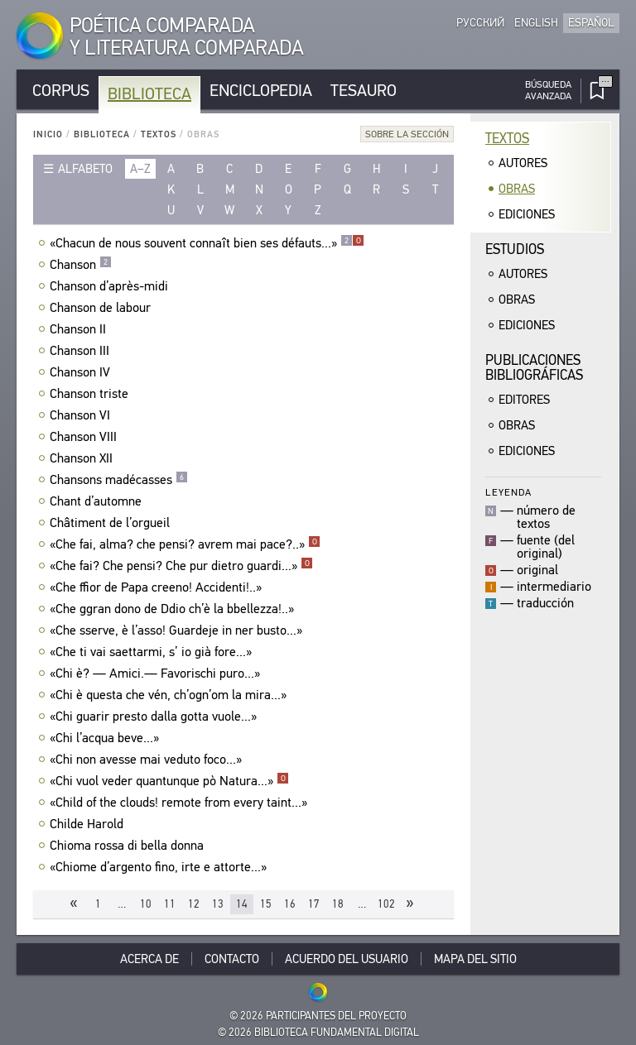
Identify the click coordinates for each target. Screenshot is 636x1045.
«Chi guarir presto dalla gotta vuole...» (155, 716)
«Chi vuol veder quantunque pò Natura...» (169, 781)
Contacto (232, 959)
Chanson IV (82, 372)
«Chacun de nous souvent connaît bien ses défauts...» (207, 243)
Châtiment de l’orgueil (112, 522)
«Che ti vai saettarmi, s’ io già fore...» (153, 652)
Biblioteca (149, 93)
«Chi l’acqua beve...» (106, 738)
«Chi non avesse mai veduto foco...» (148, 759)
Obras (517, 188)
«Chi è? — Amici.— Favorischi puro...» (157, 673)
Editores (524, 399)
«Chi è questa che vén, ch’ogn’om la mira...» (170, 695)
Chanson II (80, 329)
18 (338, 904)
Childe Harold (89, 824)
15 (266, 904)
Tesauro (363, 90)
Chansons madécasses (119, 479)
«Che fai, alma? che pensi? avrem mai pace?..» (185, 544)
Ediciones (527, 214)
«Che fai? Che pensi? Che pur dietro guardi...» (181, 565)
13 (218, 904)
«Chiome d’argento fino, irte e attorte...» (160, 867)
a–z (140, 168)
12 (194, 904)
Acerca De (149, 959)
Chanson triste (91, 393)
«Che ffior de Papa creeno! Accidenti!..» (158, 587)
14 (242, 904)
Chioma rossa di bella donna (129, 845)
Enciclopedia (261, 90)
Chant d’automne (98, 501)
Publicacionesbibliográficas (534, 368)
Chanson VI (82, 415)
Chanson (81, 264)
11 (170, 904)
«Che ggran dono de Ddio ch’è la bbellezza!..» (174, 609)
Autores (523, 163)
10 (146, 904)
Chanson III (81, 350)
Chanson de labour (102, 307)
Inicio (48, 134)
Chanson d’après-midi (111, 286)
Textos (158, 134)
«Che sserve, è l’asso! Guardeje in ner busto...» (178, 630)
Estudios (514, 249)
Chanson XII (83, 458)
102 (386, 904)
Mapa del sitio (475, 959)
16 (290, 904)
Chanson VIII (85, 436)
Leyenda (508, 492)
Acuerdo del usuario (346, 959)
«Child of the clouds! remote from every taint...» (180, 802)
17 (314, 904)
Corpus (60, 90)
